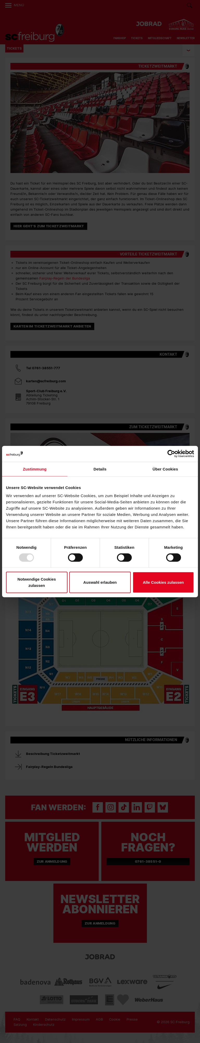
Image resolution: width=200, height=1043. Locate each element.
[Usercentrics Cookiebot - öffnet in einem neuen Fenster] (171, 454)
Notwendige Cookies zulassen (36, 582)
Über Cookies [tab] (165, 469)
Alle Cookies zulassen (163, 582)
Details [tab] (100, 469)
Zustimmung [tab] (35, 469)
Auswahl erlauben (100, 582)
